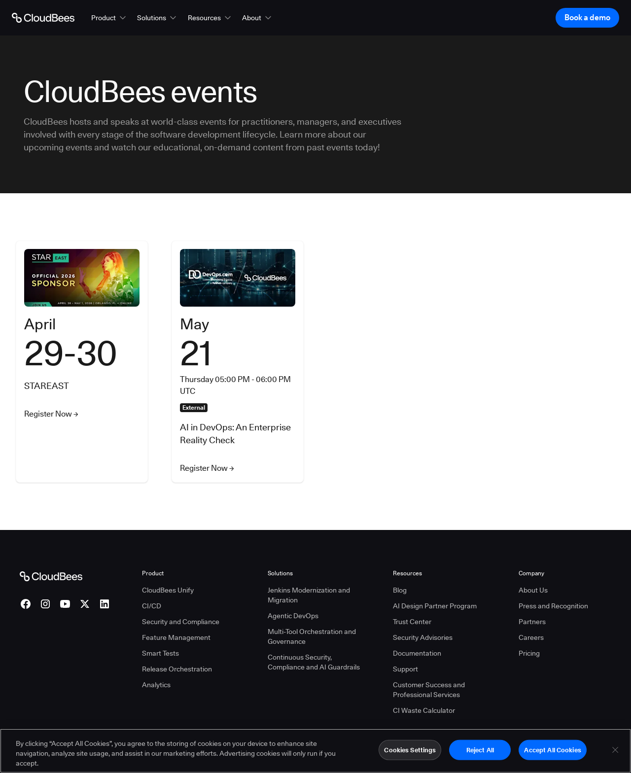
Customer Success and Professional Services (429, 690)
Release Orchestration (177, 669)
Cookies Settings (410, 754)
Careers (531, 637)
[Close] (615, 754)
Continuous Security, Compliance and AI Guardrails (314, 662)
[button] (109, 18)
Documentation (417, 653)
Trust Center (412, 622)
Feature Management (176, 637)
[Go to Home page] (43, 18)
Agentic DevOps (293, 616)
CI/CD (151, 606)
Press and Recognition (553, 606)
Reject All (480, 754)
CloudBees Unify (168, 590)
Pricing (529, 653)
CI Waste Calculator (424, 710)
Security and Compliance (180, 622)
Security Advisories (423, 637)
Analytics (156, 685)
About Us (533, 590)
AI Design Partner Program (435, 606)
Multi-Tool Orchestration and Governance (312, 636)
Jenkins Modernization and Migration (309, 595)
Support (405, 669)
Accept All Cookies (552, 754)
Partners (532, 622)
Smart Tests (160, 653)
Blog (400, 590)
